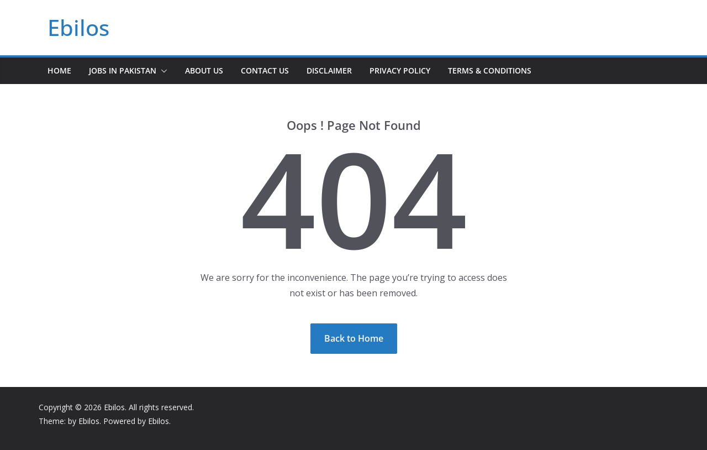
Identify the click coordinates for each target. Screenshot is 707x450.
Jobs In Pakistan (122, 70)
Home (59, 70)
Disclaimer (329, 70)
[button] (161, 71)
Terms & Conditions (489, 70)
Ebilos (78, 27)
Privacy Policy (400, 70)
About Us (204, 70)
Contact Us (265, 70)
